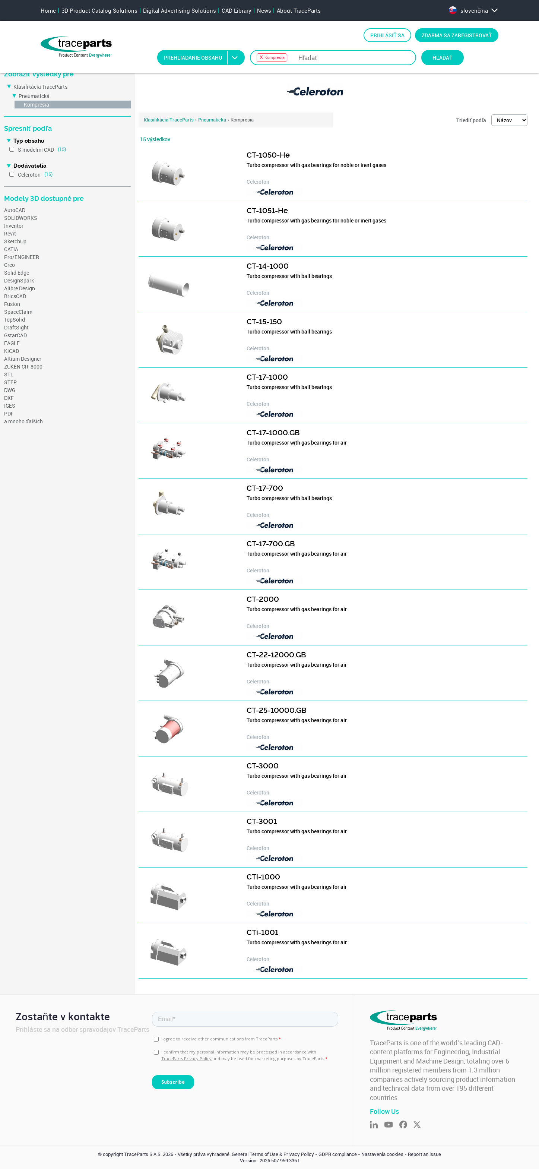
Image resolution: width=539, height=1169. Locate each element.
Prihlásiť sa (387, 35)
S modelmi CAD (36, 149)
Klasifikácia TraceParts (40, 86)
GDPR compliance (337, 1154)
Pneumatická (34, 95)
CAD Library (236, 10)
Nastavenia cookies (382, 1154)
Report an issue (424, 1154)
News (264, 10)
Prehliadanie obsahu (204, 57)
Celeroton (29, 174)
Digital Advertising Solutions (179, 10)
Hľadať (442, 57)
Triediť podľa (471, 120)
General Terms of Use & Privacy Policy (273, 1154)
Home (48, 10)
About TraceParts (299, 10)
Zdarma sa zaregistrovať (457, 35)
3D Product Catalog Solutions (99, 10)
